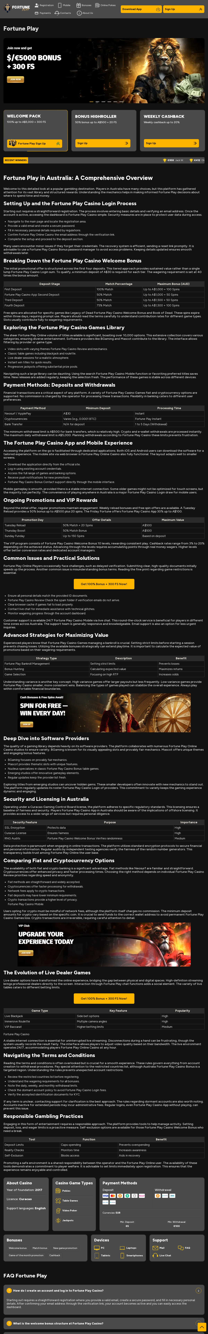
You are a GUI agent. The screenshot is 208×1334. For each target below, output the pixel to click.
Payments (42, 13)
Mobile (63, 5)
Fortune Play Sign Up (32, 143)
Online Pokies (105, 5)
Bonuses (83, 5)
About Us (85, 13)
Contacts (63, 13)
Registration (44, 5)
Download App (141, 9)
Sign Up (184, 9)
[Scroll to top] (202, 1327)
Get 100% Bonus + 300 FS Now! (104, 584)
